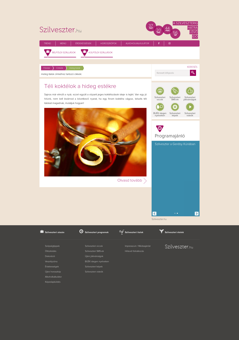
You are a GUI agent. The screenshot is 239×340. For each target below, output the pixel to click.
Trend (47, 43)
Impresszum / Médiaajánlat (137, 246)
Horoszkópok (108, 43)
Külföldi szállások (101, 52)
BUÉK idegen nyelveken (159, 114)
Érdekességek (83, 43)
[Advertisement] (119, 12)
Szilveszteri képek (175, 114)
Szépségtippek (52, 246)
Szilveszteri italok (134, 232)
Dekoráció (50, 256)
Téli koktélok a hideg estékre (80, 86)
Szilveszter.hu (159, 219)
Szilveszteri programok (97, 232)
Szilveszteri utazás (54, 232)
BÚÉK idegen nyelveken (97, 261)
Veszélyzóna (51, 261)
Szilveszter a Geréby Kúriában (175, 144)
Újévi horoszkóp (53, 272)
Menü (63, 43)
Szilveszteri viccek (159, 98)
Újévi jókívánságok (94, 256)
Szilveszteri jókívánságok (190, 98)
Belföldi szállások (64, 52)
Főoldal (46, 68)
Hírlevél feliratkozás (134, 251)
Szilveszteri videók (190, 114)
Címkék (59, 68)
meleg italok (74, 68)
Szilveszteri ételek (174, 232)
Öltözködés (50, 251)
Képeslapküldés (52, 282)
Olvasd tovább (129, 180)
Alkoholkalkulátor (137, 43)
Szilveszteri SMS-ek (175, 98)
